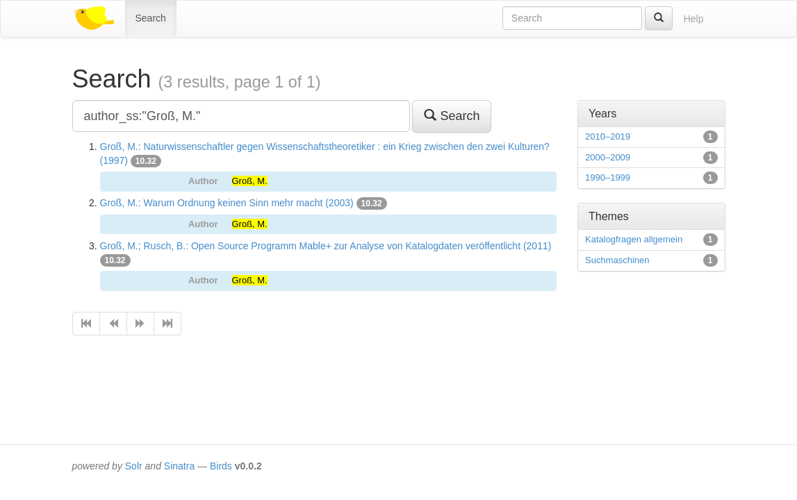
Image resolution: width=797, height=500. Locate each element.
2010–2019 (607, 136)
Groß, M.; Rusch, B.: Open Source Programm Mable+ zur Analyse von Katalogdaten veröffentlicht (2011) (326, 245)
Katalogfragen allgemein (633, 239)
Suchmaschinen (617, 260)
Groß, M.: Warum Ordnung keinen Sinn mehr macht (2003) (227, 202)
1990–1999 (607, 177)
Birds (221, 466)
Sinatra (179, 466)
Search (150, 18)
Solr (133, 466)
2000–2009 (607, 157)
